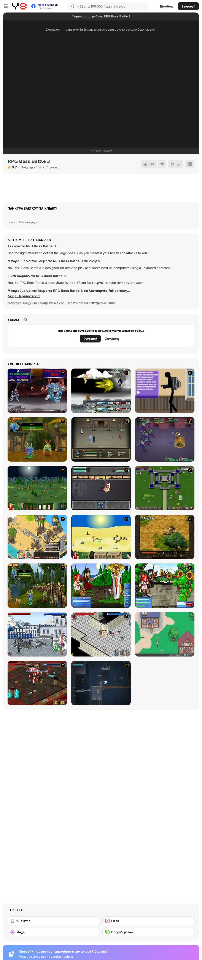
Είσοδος (166, 6)
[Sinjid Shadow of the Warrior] (101, 439)
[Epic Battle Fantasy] (101, 585)
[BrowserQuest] (164, 634)
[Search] (72, 6)
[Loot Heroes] (101, 634)
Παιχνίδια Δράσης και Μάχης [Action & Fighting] (43, 303)
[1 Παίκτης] (54, 920)
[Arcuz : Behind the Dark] (164, 537)
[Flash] (148, 920)
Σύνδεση (112, 339)
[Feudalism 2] (101, 537)
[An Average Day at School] (164, 391)
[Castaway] (37, 537)
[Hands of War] (164, 488)
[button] (24, 296)
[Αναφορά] (175, 164)
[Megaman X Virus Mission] (37, 391)
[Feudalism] (37, 488)
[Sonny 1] (101, 488)
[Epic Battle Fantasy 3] (164, 585)
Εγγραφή (188, 6)
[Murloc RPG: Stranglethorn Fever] (37, 585)
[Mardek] (164, 439)
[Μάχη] (54, 932)
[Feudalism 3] (37, 634)
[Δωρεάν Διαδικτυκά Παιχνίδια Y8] (19, 6)
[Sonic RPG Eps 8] (101, 391)
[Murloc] (37, 439)
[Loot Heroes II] (37, 683)
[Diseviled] (101, 683)
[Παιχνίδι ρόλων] (148, 932)
